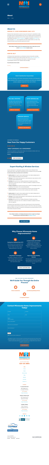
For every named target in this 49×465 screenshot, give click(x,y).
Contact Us (24, 86)
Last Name (26, 311)
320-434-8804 (24, 364)
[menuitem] (8, 438)
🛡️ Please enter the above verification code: (14, 335)
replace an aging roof (21, 38)
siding (12, 59)
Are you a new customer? (11, 321)
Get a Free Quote (24, 221)
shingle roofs (32, 57)
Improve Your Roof (14, 110)
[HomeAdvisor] (26, 416)
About (24, 371)
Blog (24, 375)
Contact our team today (24, 267)
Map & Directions (24, 393)
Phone (9, 315)
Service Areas (24, 373)
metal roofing (19, 105)
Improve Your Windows (24, 127)
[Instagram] (22, 416)
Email (26, 315)
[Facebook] (19, 416)
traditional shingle (12, 105)
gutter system (35, 38)
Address (9, 318)
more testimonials (17, 158)
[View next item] (10, 158)
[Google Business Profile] (24, 416)
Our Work (24, 379)
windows (15, 39)
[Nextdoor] (29, 416)
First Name (9, 311)
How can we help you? (11, 328)
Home (24, 369)
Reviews (24, 377)
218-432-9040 (24, 400)
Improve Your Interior (33, 110)
